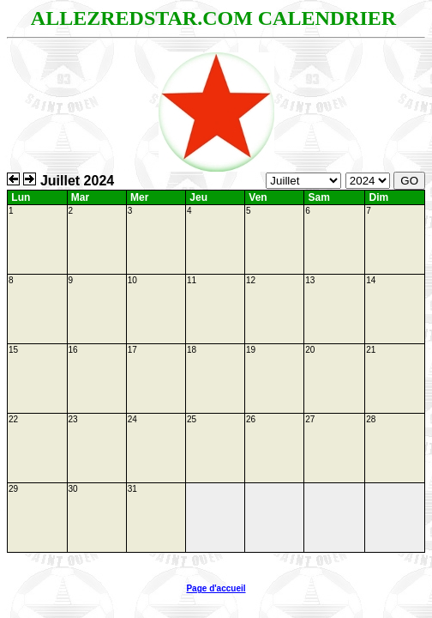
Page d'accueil (215, 588)
